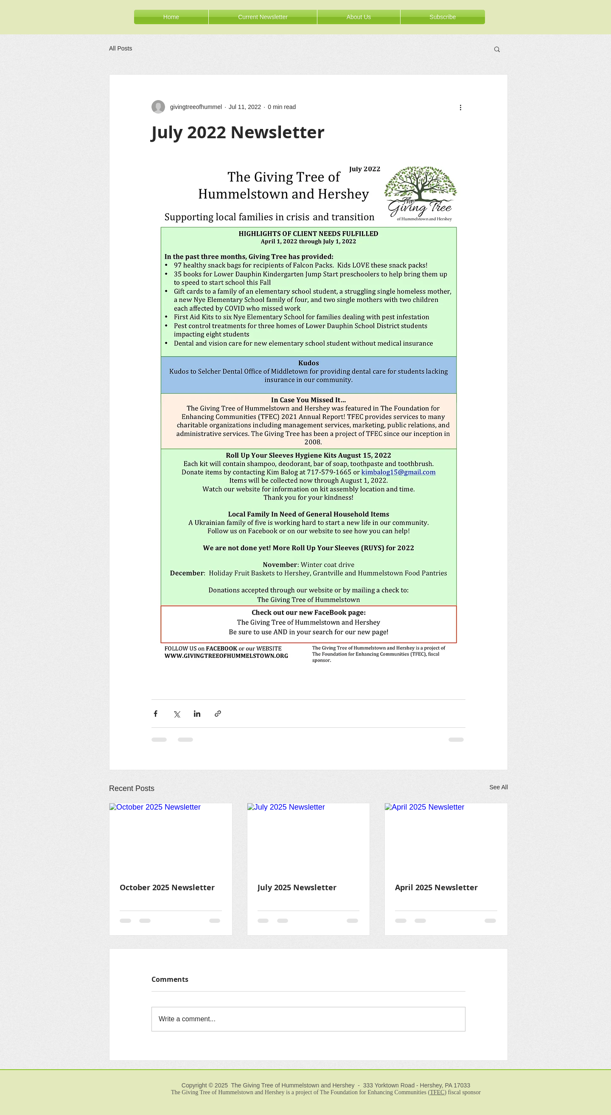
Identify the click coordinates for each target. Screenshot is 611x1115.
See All (498, 787)
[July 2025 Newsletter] (308, 837)
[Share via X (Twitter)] (176, 714)
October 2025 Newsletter (167, 887)
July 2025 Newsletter (297, 887)
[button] (497, 48)
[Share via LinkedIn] (197, 714)
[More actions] (460, 107)
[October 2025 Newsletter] (170, 837)
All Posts (120, 48)
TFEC (437, 1092)
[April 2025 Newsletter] (446, 837)
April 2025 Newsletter (436, 887)
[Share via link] (218, 714)
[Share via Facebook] (155, 714)
